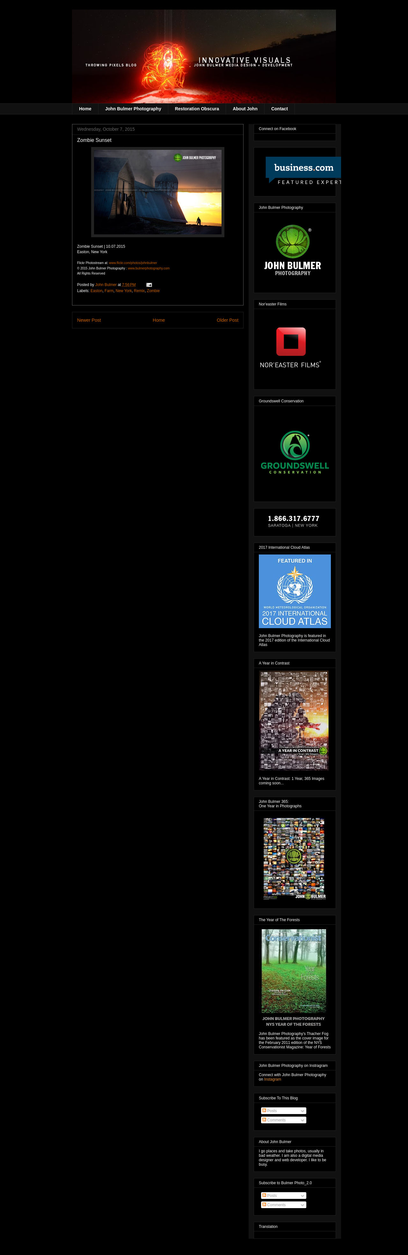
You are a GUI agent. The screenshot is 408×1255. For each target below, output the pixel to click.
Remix (139, 291)
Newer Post (89, 320)
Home (85, 108)
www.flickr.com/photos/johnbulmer (133, 263)
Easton (96, 291)
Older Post (227, 320)
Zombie (153, 291)
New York (124, 291)
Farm (109, 291)
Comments (274, 1120)
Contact (279, 108)
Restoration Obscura (197, 108)
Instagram (272, 1079)
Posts (269, 1111)
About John (245, 108)
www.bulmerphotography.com (149, 268)
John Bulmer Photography (133, 108)
